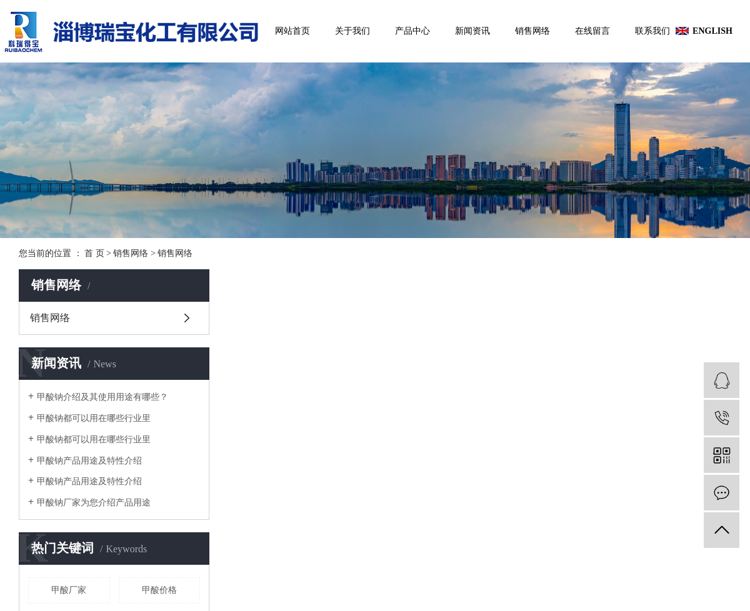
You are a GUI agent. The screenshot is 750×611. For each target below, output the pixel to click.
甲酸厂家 (68, 590)
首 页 (94, 253)
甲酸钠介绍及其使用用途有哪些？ (102, 397)
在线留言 (592, 31)
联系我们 (652, 31)
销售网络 (532, 31)
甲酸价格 (159, 590)
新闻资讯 (472, 31)
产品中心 (412, 31)
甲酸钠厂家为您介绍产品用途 (94, 502)
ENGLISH (710, 31)
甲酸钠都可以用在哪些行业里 (94, 418)
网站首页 (292, 31)
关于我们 (352, 31)
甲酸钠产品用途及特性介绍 (89, 460)
